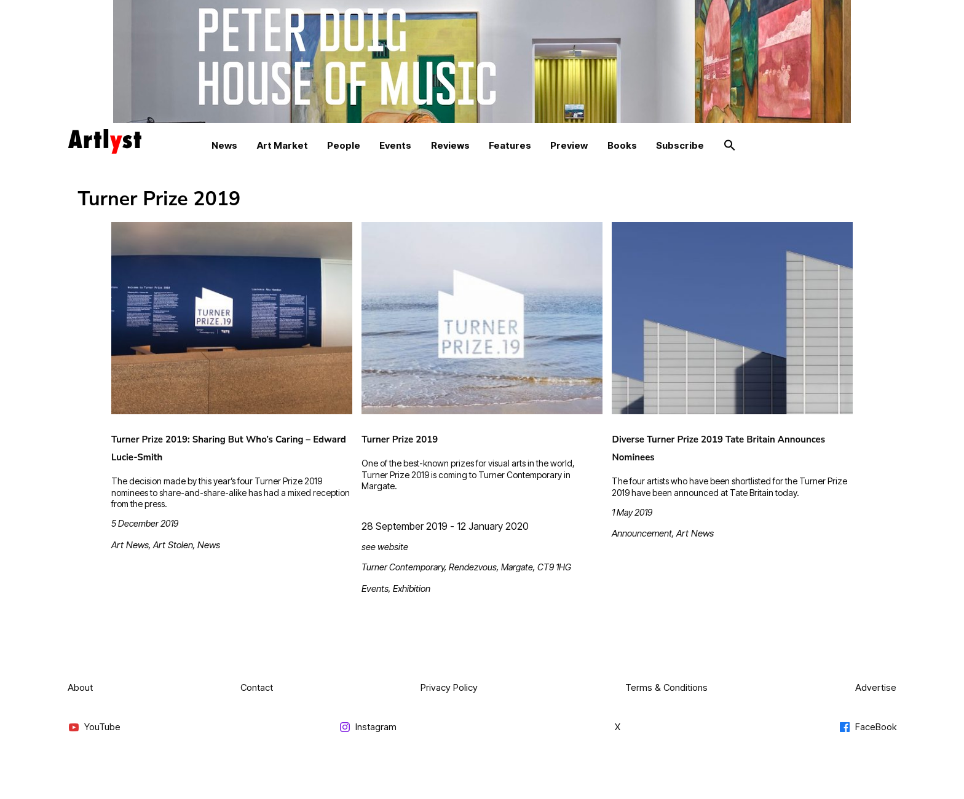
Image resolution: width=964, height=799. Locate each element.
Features (510, 145)
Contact (256, 687)
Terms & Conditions (666, 687)
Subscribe (680, 145)
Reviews (450, 145)
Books (622, 145)
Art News (130, 545)
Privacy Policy (449, 687)
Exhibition (411, 588)
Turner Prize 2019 (400, 439)
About (80, 687)
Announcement (642, 533)
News (224, 145)
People (343, 145)
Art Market (282, 145)
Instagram (368, 727)
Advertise (875, 687)
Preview (569, 145)
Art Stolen (173, 545)
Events (395, 145)
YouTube (94, 727)
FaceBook (867, 727)
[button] (730, 145)
